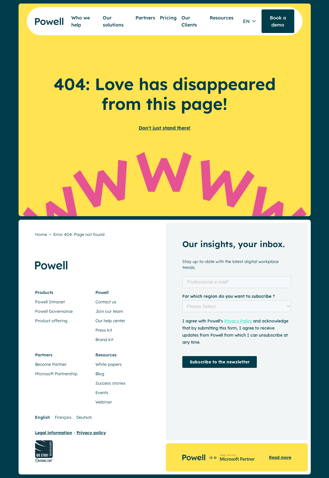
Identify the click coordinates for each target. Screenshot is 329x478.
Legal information (53, 432)
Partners (145, 18)
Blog (99, 373)
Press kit (103, 330)
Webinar (103, 402)
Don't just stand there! (165, 128)
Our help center (110, 320)
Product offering (51, 320)
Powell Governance (54, 311)
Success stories (110, 383)
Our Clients (189, 21)
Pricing (168, 18)
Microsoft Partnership (56, 373)
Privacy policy (91, 432)
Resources (222, 18)
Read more (280, 457)
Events (101, 392)
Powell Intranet (50, 302)
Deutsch (84, 417)
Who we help (80, 21)
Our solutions (113, 21)
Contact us (105, 302)
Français (63, 417)
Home (41, 234)
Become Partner (51, 364)
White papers (108, 364)
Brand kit (104, 339)
